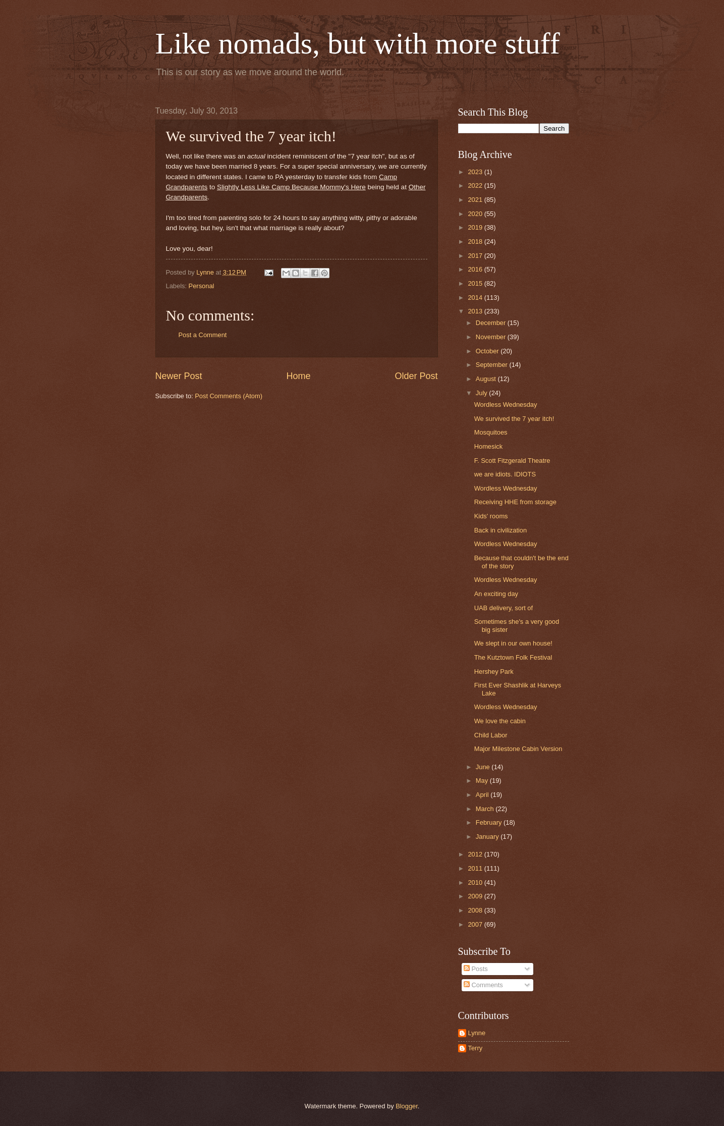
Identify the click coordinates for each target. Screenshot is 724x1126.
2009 (476, 896)
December (492, 323)
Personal (201, 286)
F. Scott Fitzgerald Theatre (512, 460)
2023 (476, 172)
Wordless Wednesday (505, 404)
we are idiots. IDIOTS (505, 474)
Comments (483, 985)
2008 (476, 910)
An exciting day (496, 594)
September (493, 364)
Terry (475, 1048)
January (488, 836)
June (484, 767)
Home (298, 376)
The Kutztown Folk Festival (513, 657)
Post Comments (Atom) (228, 396)
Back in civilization (500, 530)
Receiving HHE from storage (515, 502)
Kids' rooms (491, 516)
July (482, 393)
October (488, 351)
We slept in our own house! (513, 643)
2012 (476, 854)
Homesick (488, 446)
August (487, 379)
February (490, 822)
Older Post (416, 376)
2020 (476, 214)
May (483, 780)
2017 (476, 255)
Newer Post (178, 376)
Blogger (407, 1106)
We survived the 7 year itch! (514, 418)
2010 (476, 882)
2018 (476, 241)
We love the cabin (500, 721)
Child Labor (491, 735)
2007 (476, 924)
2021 (476, 199)
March (485, 809)
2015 (476, 283)
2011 (476, 868)
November (492, 337)
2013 (476, 311)
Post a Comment (203, 335)
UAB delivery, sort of (503, 608)
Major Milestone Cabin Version (518, 749)
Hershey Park (494, 671)
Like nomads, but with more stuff (357, 43)
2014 (476, 297)
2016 (476, 269)
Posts (476, 969)
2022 (476, 185)
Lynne (477, 1033)
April (483, 794)
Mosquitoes (491, 432)
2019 (476, 227)
